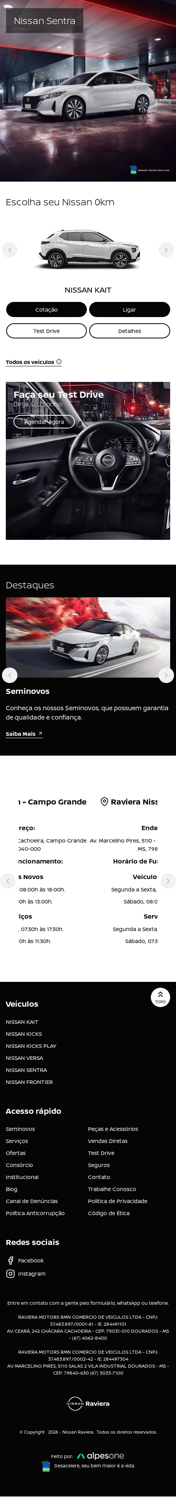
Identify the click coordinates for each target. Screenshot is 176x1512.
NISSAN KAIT (22, 1021)
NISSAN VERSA (24, 1057)
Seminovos (20, 1128)
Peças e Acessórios (113, 1128)
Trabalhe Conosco (112, 1189)
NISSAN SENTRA (26, 1069)
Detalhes (129, 331)
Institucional (22, 1177)
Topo (160, 997)
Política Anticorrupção (35, 1213)
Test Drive (46, 331)
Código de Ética (108, 1213)
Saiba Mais (24, 733)
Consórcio (19, 1165)
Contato (99, 1177)
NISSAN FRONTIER (29, 1081)
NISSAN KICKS (24, 1033)
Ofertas (16, 1153)
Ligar (129, 309)
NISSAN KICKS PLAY (31, 1045)
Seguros (99, 1165)
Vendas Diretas (108, 1140)
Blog (11, 1189)
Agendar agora (44, 421)
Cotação (46, 309)
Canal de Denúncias (32, 1201)
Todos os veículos (34, 362)
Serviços (17, 1140)
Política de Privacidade (117, 1201)
